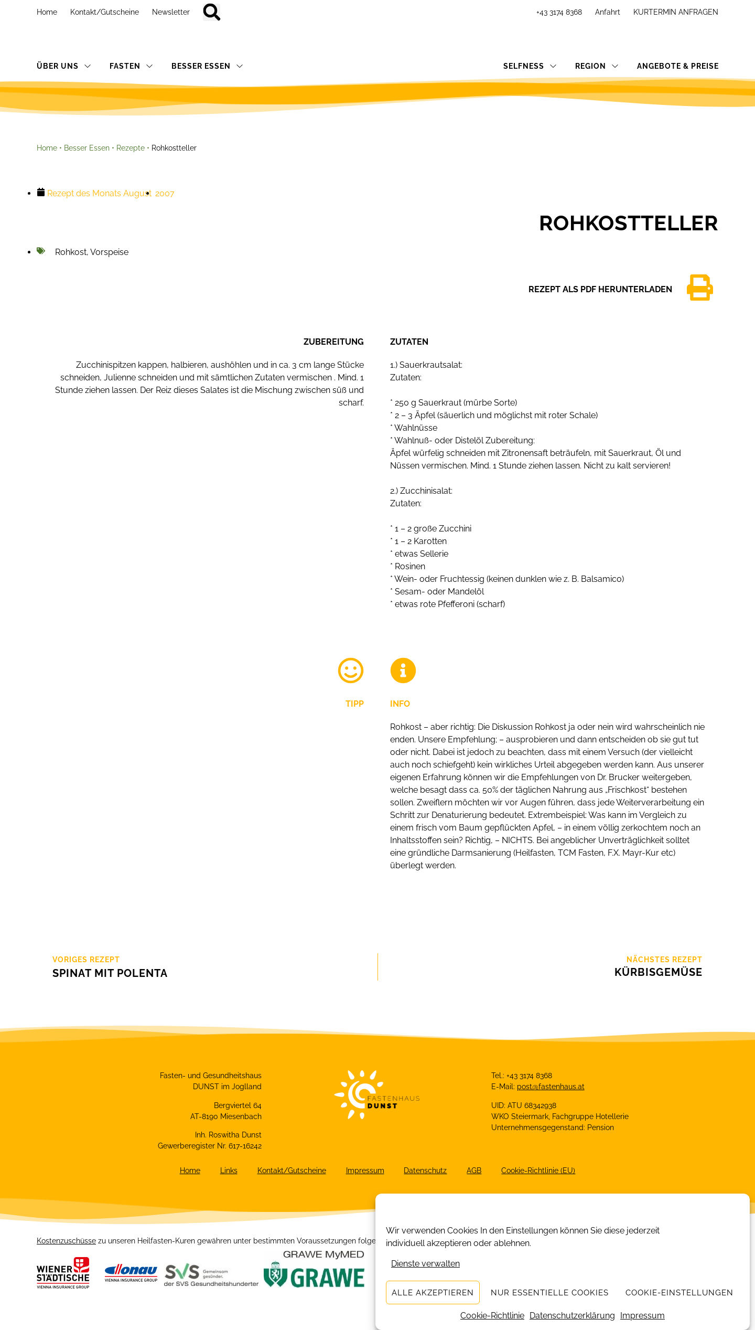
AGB (476, 1171)
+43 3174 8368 (559, 12)
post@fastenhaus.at (551, 1086)
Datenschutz (426, 1171)
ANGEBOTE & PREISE (678, 66)
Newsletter (171, 12)
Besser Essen (87, 148)
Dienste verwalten (425, 1264)
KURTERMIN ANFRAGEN (675, 12)
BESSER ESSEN (207, 66)
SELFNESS (530, 66)
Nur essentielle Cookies (550, 1292)
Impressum (642, 1316)
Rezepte (130, 148)
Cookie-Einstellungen (679, 1292)
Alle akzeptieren (433, 1292)
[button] (211, 12)
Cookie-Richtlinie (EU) (542, 1171)
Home (47, 12)
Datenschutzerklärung (572, 1316)
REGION (597, 66)
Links (226, 1171)
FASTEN (131, 66)
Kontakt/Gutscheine (104, 12)
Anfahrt (607, 12)
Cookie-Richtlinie (492, 1316)
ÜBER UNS (64, 66)
